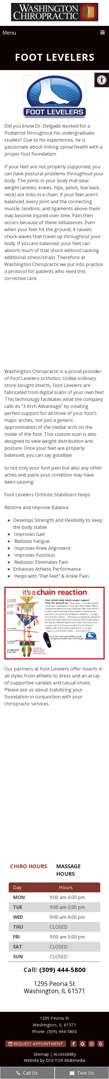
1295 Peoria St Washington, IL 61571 (54, 987)
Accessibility (64, 1054)
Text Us (82, 1073)
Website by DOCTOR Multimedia (54, 1060)
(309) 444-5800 (62, 969)
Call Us (27, 1073)
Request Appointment (35, 1043)
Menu (9, 32)
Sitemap (41, 1054)
